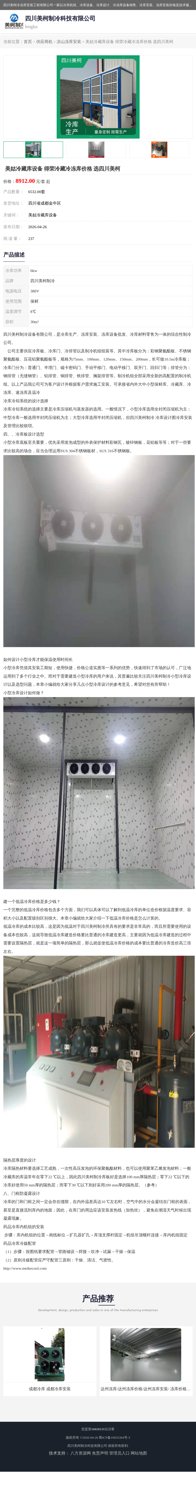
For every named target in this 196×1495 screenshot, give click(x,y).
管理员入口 (119, 1453)
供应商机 (44, 41)
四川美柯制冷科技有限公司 (87, 1446)
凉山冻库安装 (69, 41)
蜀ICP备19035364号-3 (114, 1437)
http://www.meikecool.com (25, 1268)
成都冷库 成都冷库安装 (50, 1389)
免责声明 (100, 1453)
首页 (28, 41)
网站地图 (139, 1453)
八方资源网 (80, 1453)
